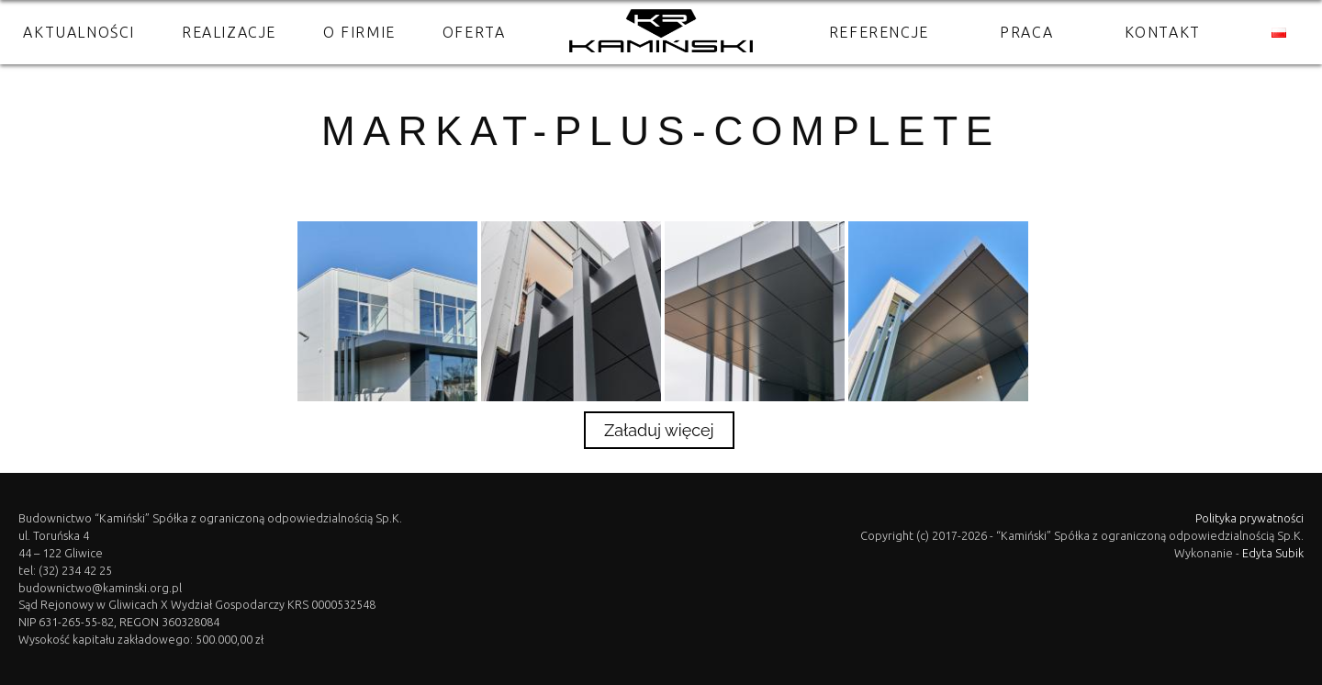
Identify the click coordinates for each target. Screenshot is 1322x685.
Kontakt (1163, 32)
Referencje (879, 32)
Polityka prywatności (1249, 517)
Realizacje (229, 32)
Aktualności (79, 32)
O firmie (359, 32)
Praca (1026, 32)
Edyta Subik (1273, 552)
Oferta (474, 32)
